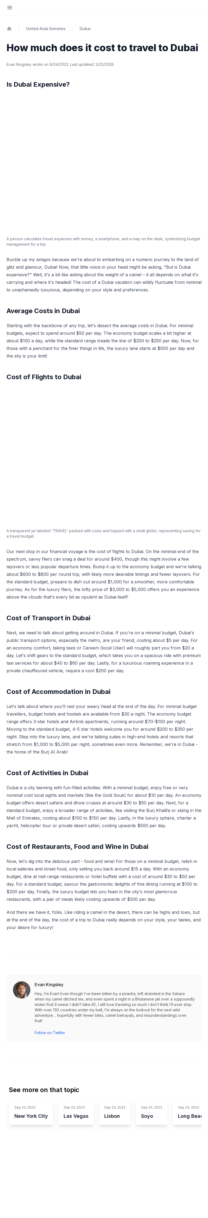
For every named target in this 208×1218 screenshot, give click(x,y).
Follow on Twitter (50, 1032)
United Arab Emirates (46, 28)
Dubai (85, 28)
